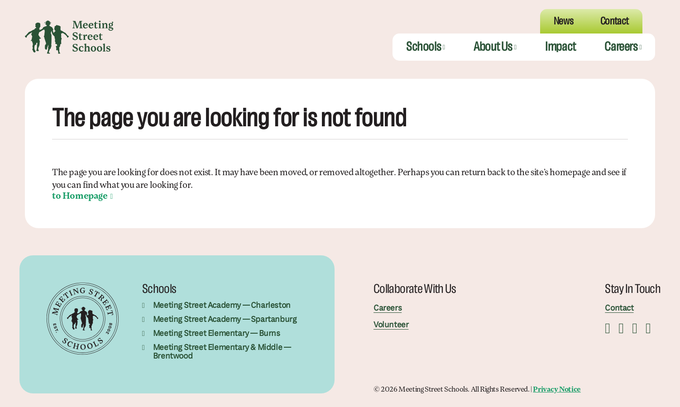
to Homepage (80, 196)
